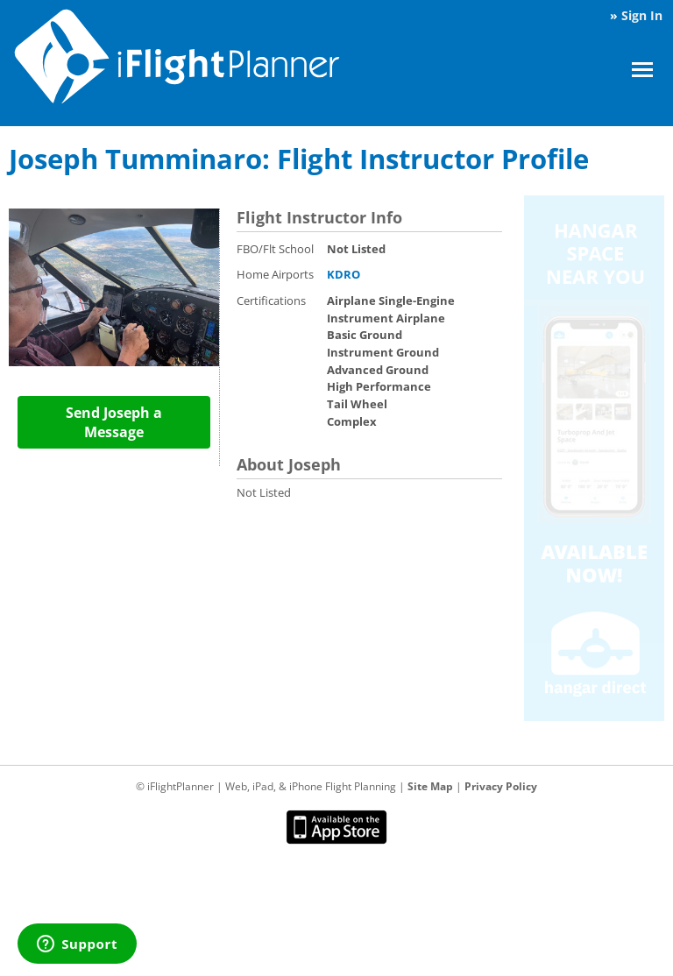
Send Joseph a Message (114, 422)
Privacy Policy (500, 786)
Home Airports (275, 274)
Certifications (271, 300)
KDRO (343, 274)
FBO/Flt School (275, 249)
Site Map (430, 786)
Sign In (641, 15)
